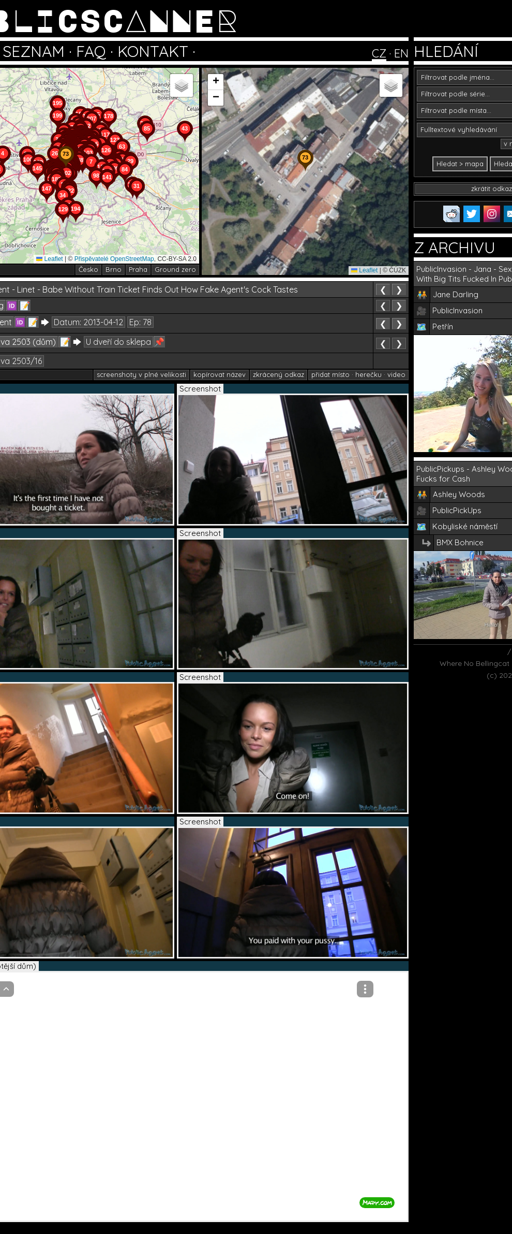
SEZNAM (34, 51)
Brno (114, 269)
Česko (88, 269)
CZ (379, 53)
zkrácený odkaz (278, 374)
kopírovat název (219, 374)
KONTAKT (152, 51)
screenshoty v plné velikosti (141, 374)
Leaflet (49, 259)
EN (401, 53)
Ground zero (175, 269)
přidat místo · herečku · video (358, 374)
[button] (136, 200)
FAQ (91, 51)
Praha (138, 269)
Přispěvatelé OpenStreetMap (114, 259)
